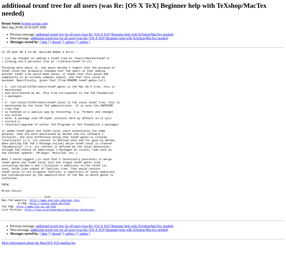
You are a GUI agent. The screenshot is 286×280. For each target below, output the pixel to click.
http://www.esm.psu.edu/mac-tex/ (55, 230)
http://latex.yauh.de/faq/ (50, 234)
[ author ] (84, 42)
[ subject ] (70, 42)
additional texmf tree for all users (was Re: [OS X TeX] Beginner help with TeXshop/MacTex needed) (104, 34)
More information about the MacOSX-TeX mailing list (38, 276)
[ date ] (44, 42)
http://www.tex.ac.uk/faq (36, 238)
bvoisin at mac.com (34, 23)
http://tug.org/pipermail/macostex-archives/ (60, 242)
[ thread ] (56, 42)
